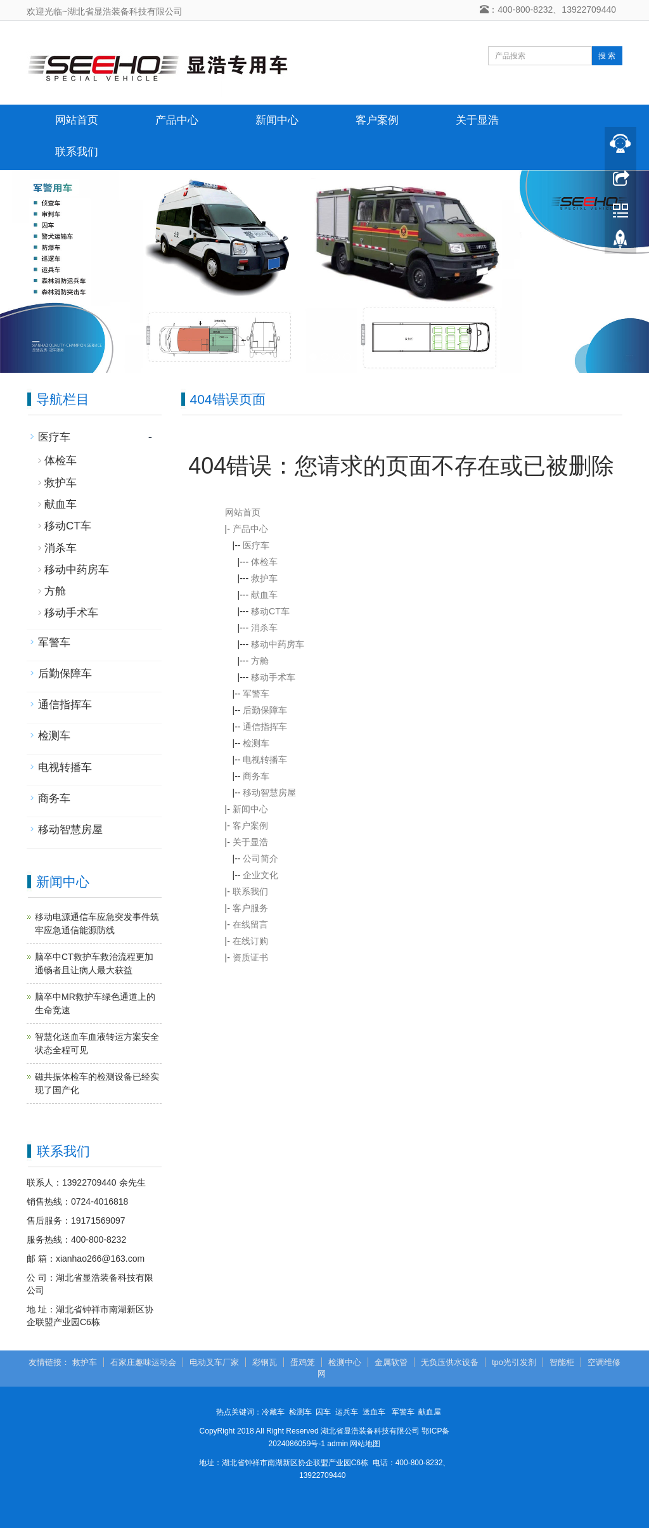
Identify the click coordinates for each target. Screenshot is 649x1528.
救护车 (264, 578)
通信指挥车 (265, 727)
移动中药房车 (277, 644)
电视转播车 (265, 759)
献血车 (264, 595)
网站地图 (365, 1443)
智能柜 (561, 1362)
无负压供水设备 (450, 1362)
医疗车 (256, 545)
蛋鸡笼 (302, 1362)
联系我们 (76, 152)
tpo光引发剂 (514, 1362)
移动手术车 (273, 677)
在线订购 (250, 941)
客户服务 (250, 908)
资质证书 (250, 957)
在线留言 (250, 924)
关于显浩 (477, 120)
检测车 (256, 743)
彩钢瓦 (264, 1362)
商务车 (256, 776)
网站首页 (76, 120)
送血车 (374, 1412)
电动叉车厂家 (214, 1362)
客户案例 (377, 120)
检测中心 (344, 1362)
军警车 (256, 694)
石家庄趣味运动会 (143, 1362)
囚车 (323, 1412)
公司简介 (260, 858)
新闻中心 (277, 120)
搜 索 (606, 55)
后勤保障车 (265, 710)
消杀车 (264, 628)
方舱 (260, 661)
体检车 (264, 562)
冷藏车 (273, 1412)
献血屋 (429, 1412)
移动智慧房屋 (269, 792)
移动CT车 (270, 611)
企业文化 (260, 875)
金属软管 (391, 1362)
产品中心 (176, 120)
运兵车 (346, 1412)
